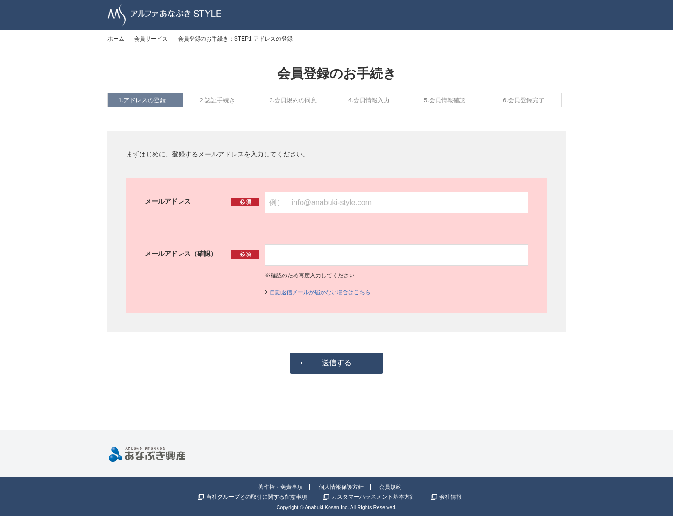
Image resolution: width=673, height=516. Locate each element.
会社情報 (450, 497)
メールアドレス (168, 201)
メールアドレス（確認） (181, 253)
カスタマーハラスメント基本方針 (373, 497)
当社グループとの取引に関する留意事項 (256, 497)
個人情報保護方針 (341, 487)
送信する (336, 363)
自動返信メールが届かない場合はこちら (320, 292)
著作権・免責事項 (280, 487)
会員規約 (390, 487)
